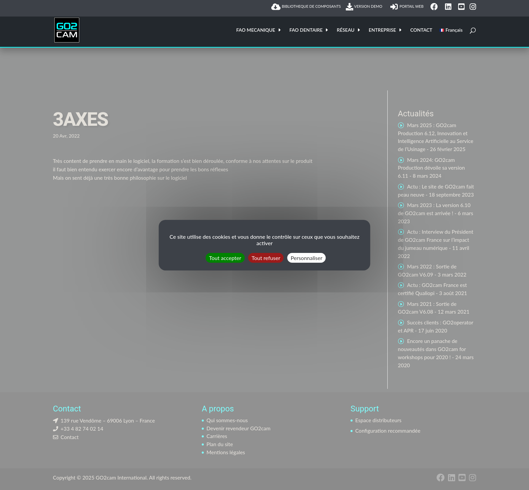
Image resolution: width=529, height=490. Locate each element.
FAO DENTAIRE (306, 30)
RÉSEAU (345, 30)
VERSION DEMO (365, 6)
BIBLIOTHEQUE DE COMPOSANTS (306, 6)
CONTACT (421, 30)
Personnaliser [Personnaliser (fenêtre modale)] (307, 257)
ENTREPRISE (382, 30)
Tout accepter (225, 257)
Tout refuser (266, 257)
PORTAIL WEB (407, 6)
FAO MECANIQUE (255, 30)
